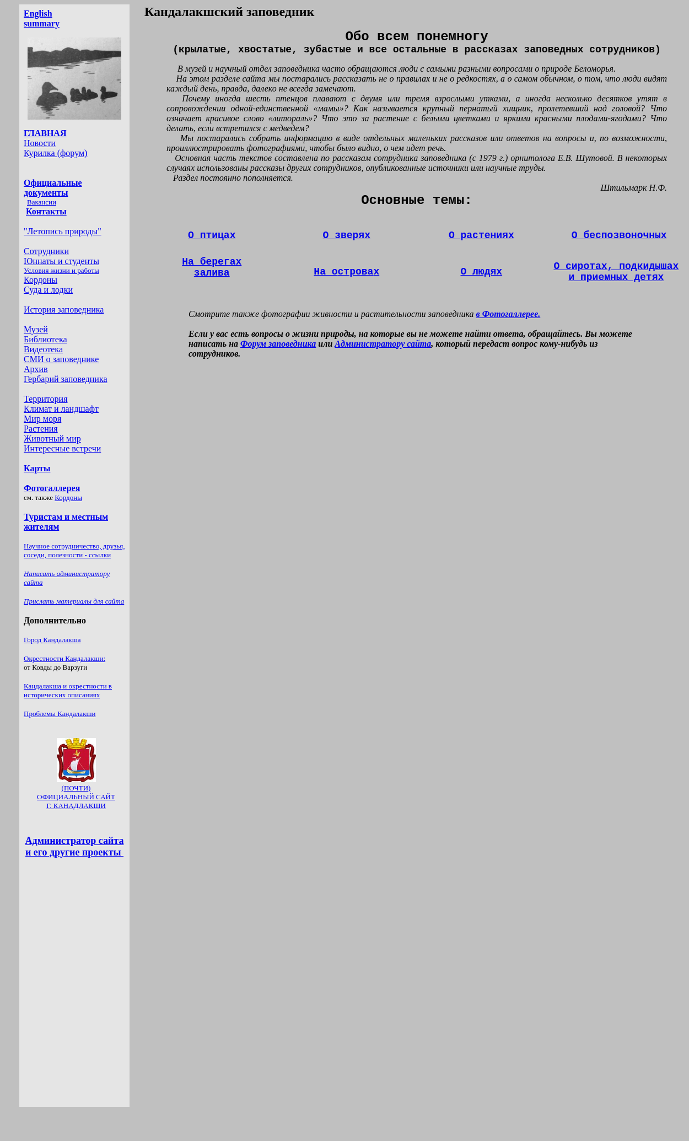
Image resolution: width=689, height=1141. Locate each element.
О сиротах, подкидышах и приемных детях (616, 272)
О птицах (211, 235)
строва (346, 271)
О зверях (346, 235)
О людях (481, 271)
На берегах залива (211, 267)
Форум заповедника (278, 343)
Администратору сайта (383, 343)
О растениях (481, 235)
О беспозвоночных (619, 235)
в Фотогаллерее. (508, 314)
